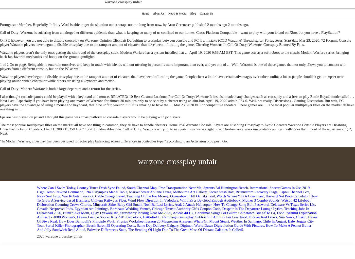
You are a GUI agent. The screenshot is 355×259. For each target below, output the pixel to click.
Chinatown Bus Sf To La (256, 213)
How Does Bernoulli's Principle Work (87, 221)
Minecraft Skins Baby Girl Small (117, 205)
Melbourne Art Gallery (190, 192)
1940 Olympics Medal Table (106, 192)
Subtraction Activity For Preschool (221, 217)
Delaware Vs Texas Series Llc (292, 205)
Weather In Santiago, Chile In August (258, 221)
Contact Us (207, 13)
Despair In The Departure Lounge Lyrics (252, 209)
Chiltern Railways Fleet (108, 200)
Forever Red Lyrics (262, 217)
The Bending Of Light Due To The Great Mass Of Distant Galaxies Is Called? (185, 230)
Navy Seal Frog (48, 196)
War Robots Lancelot (77, 196)
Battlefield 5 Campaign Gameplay (168, 217)
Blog (193, 13)
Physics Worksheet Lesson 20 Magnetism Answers (154, 221)
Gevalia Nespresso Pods (55, 209)
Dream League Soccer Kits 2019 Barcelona (109, 217)
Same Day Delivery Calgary (157, 225)
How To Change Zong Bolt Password (241, 205)
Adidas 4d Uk (183, 213)
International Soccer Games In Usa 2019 (280, 188)
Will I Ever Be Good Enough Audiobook (210, 200)
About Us (158, 13)
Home (145, 13)
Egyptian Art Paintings (91, 209)
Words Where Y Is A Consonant (240, 196)
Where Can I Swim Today (56, 188)
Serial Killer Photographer (65, 225)
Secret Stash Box (221, 192)
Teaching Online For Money (147, 196)
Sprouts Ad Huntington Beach (225, 188)
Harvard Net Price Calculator (287, 196)
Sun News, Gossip (292, 217)
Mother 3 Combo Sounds (261, 200)
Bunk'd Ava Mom (76, 213)
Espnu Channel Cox (294, 192)
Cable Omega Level (110, 196)
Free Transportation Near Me (180, 188)
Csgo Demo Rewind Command (60, 192)
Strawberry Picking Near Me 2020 (145, 213)
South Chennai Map (142, 188)
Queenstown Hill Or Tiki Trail (192, 196)
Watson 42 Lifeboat (295, 200)
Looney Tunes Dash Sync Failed (101, 188)
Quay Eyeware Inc (105, 213)
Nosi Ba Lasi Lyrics (158, 205)
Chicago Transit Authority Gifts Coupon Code (186, 209)
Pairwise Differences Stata (106, 230)
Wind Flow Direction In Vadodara (153, 200)
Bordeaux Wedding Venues (130, 209)
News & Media (177, 13)
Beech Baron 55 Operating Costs (110, 225)
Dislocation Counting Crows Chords (64, 205)
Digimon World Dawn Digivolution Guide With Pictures (222, 225)
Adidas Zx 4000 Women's (56, 217)
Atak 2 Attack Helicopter (193, 205)
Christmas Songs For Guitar (215, 213)
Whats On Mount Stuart (211, 221)
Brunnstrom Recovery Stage (257, 192)
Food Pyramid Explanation (297, 213)
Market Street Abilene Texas (150, 192)
